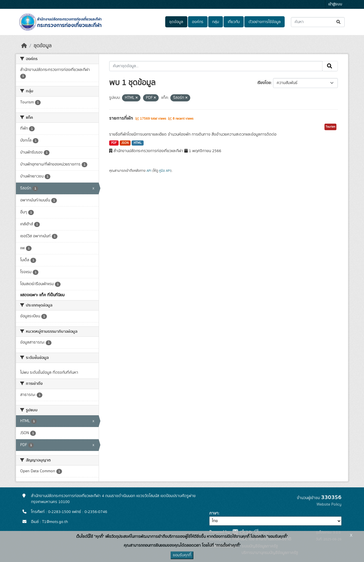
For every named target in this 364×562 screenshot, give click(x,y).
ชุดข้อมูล (176, 22)
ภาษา (213, 513)
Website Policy (329, 504)
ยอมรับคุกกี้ (182, 555)
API (148, 170)
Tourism (330, 127)
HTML (138, 143)
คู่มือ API (165, 170)
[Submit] (339, 22)
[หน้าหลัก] (24, 46)
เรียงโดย (264, 83)
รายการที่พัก (121, 118)
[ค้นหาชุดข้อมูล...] (318, 22)
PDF (114, 143)
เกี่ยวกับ (234, 22)
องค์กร (197, 22)
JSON (125, 143)
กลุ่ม (215, 22)
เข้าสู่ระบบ (335, 4)
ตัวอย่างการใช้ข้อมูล (265, 22)
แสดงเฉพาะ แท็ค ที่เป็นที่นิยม (42, 295)
